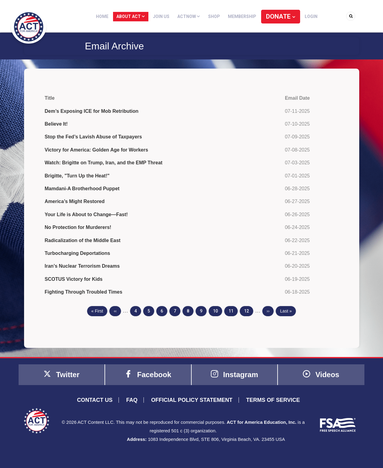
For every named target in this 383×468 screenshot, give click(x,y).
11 (233, 310)
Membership (243, 16)
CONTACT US (95, 400)
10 (217, 310)
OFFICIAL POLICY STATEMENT (191, 400)
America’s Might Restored (75, 201)
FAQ (131, 400)
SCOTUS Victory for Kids (74, 279)
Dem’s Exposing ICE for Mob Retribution (92, 111)
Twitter (62, 374)
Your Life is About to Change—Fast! (86, 214)
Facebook (148, 374)
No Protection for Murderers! (78, 227)
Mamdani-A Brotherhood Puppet (82, 188)
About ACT (134, 16)
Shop (215, 16)
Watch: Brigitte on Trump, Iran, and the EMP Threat (104, 162)
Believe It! (56, 124)
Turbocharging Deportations (77, 253)
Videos (321, 374)
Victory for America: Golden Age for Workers (96, 149)
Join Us (164, 16)
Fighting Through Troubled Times (83, 292)
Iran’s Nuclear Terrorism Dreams (82, 266)
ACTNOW (190, 16)
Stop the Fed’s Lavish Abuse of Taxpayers (93, 136)
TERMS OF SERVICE (273, 400)
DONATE (278, 16)
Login (307, 16)
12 (249, 310)
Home (106, 16)
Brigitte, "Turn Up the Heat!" (77, 175)
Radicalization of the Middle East (83, 240)
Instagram (234, 374)
